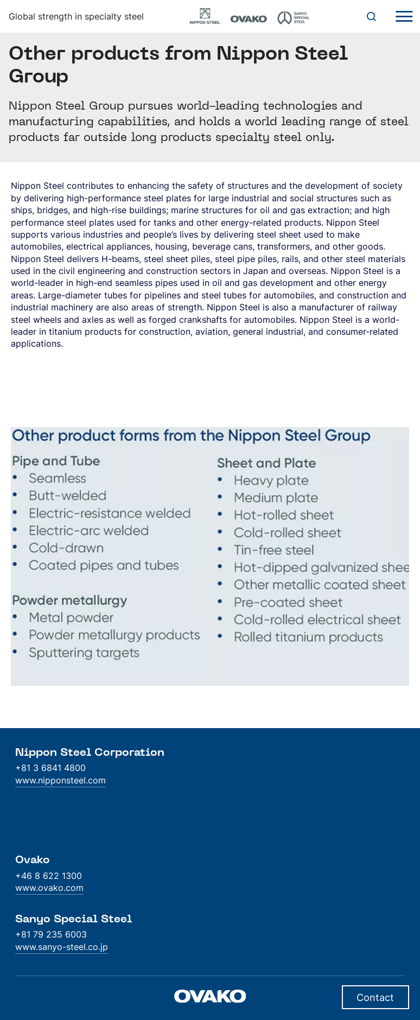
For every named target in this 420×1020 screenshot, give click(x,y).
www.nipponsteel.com (60, 780)
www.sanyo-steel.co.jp (61, 946)
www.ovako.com (49, 887)
